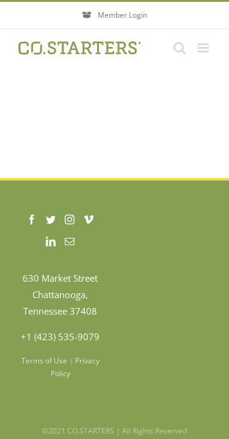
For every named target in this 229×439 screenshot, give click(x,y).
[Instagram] (70, 219)
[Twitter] (51, 219)
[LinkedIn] (51, 241)
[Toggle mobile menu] (204, 47)
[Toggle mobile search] (179, 47)
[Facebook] (32, 219)
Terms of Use (44, 360)
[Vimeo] (88, 219)
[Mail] (70, 241)
